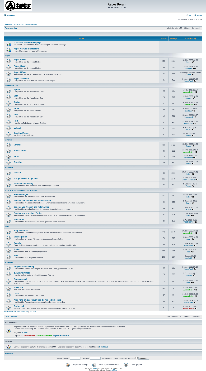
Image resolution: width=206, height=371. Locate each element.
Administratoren (28, 336)
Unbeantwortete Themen (13, 24)
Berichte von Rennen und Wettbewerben (32, 201)
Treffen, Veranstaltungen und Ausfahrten (22, 190)
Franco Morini (20, 150)
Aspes (7, 56)
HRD (16, 121)
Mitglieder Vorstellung (24, 266)
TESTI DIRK (188, 222)
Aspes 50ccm (20, 60)
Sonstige (18, 162)
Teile (7, 226)
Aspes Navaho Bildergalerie (26, 49)
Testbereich (19, 306)
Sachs (16, 156)
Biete (16, 256)
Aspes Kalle (188, 92)
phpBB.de (113, 370)
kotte (188, 174)
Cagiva (17, 102)
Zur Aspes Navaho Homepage (27, 42)
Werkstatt (9, 168)
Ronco (188, 62)
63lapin (188, 75)
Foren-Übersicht (11, 28)
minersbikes (188, 302)
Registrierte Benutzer (61, 336)
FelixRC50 (103, 347)
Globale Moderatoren (44, 336)
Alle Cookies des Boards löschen (16, 312)
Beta (16, 96)
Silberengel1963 (188, 180)
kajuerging (188, 123)
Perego (188, 186)
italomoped (188, 117)
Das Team (32, 312)
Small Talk (18, 287)
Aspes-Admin (188, 309)
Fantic (16, 108)
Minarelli (18, 145)
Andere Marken (11, 85)
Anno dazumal (20, 279)
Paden (188, 129)
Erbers (188, 209)
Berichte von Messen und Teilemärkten (31, 207)
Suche (198, 15)
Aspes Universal (21, 78)
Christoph (188, 275)
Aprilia (17, 89)
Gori (16, 115)
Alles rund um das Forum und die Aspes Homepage (37, 300)
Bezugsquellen (20, 237)
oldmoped (188, 68)
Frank (188, 146)
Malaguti (18, 128)
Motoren (8, 140)
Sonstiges (9, 262)
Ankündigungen (21, 194)
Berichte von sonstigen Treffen (28, 213)
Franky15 (188, 98)
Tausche (17, 243)
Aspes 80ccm (20, 66)
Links (16, 294)
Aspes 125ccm (20, 72)
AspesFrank (188, 81)
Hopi (188, 252)
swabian (188, 111)
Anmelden (9, 15)
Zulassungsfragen (22, 273)
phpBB (95, 368)
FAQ (189, 15)
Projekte (17, 173)
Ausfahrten (19, 219)
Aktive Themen (31, 24)
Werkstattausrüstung (23, 183)
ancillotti (188, 258)
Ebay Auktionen (21, 230)
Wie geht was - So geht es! (26, 178)
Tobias (188, 135)
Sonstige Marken (21, 133)
